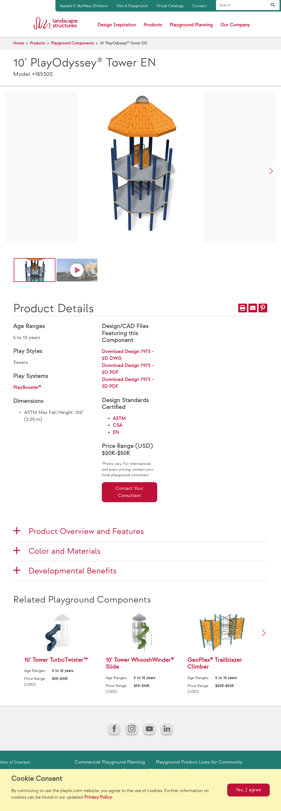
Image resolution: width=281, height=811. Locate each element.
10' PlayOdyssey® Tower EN (123, 43)
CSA (117, 425)
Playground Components (72, 43)
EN (116, 432)
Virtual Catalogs (170, 6)
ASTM (119, 418)
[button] (271, 171)
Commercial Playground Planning (110, 762)
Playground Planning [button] (191, 25)
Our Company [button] (235, 25)
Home (18, 43)
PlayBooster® (27, 387)
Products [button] (153, 25)
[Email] (252, 308)
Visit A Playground (131, 6)
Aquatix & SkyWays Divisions (84, 6)
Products (37, 43)
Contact (199, 6)
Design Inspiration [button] (116, 25)
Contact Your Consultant (129, 492)
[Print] (242, 308)
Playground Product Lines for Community (199, 762)
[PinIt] (262, 308)
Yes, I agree (248, 790)
